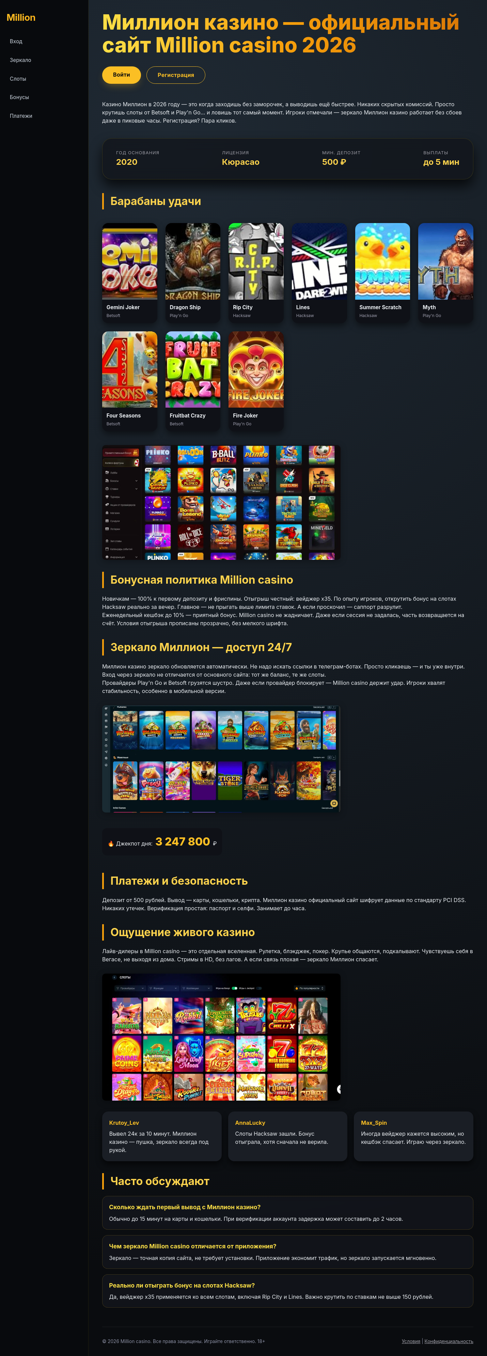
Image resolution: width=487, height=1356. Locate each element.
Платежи (21, 116)
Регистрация (176, 75)
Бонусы (19, 97)
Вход (16, 41)
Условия (411, 1341)
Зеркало (20, 60)
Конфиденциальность (449, 1341)
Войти (121, 74)
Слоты (18, 79)
